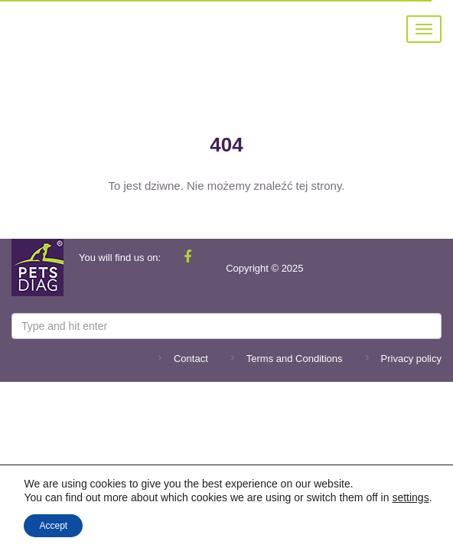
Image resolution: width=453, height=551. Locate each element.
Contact (191, 358)
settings (410, 497)
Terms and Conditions (294, 358)
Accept (53, 525)
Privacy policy (411, 358)
